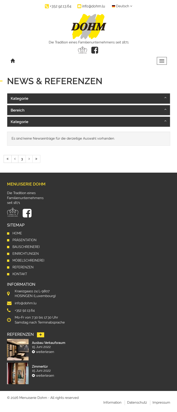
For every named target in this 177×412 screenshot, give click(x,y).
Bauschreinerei (26, 247)
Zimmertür (40, 366)
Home (17, 233)
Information (112, 402)
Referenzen (23, 267)
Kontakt (19, 274)
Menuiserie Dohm (26, 184)
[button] (88, 98)
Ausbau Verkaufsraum (48, 343)
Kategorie (19, 98)
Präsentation (24, 240)
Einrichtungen (25, 253)
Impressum (161, 402)
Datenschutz (137, 402)
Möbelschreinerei (28, 260)
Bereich (17, 110)
